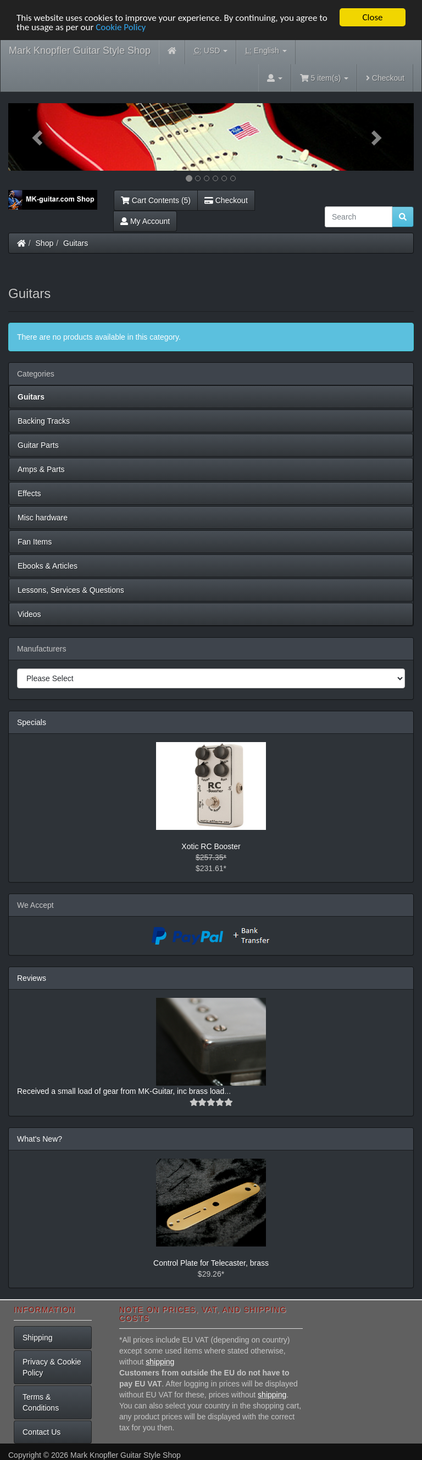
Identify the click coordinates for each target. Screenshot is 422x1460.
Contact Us (41, 1432)
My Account (145, 221)
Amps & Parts (41, 469)
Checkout (385, 78)
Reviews (31, 978)
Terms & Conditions (41, 1402)
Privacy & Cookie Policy (52, 1367)
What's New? (39, 1139)
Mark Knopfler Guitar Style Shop (80, 50)
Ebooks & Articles (47, 565)
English (265, 50)
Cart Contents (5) (156, 200)
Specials (31, 722)
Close (372, 17)
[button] (38, 137)
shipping (160, 1361)
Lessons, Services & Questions (71, 590)
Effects (29, 493)
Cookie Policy (121, 27)
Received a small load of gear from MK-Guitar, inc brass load (120, 1091)
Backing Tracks (44, 421)
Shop (45, 243)
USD (210, 50)
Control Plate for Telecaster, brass (211, 1263)
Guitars (75, 243)
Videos (29, 614)
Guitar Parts (38, 445)
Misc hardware (43, 517)
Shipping (38, 1337)
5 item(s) (324, 78)
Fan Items (35, 541)
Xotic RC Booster (210, 846)
